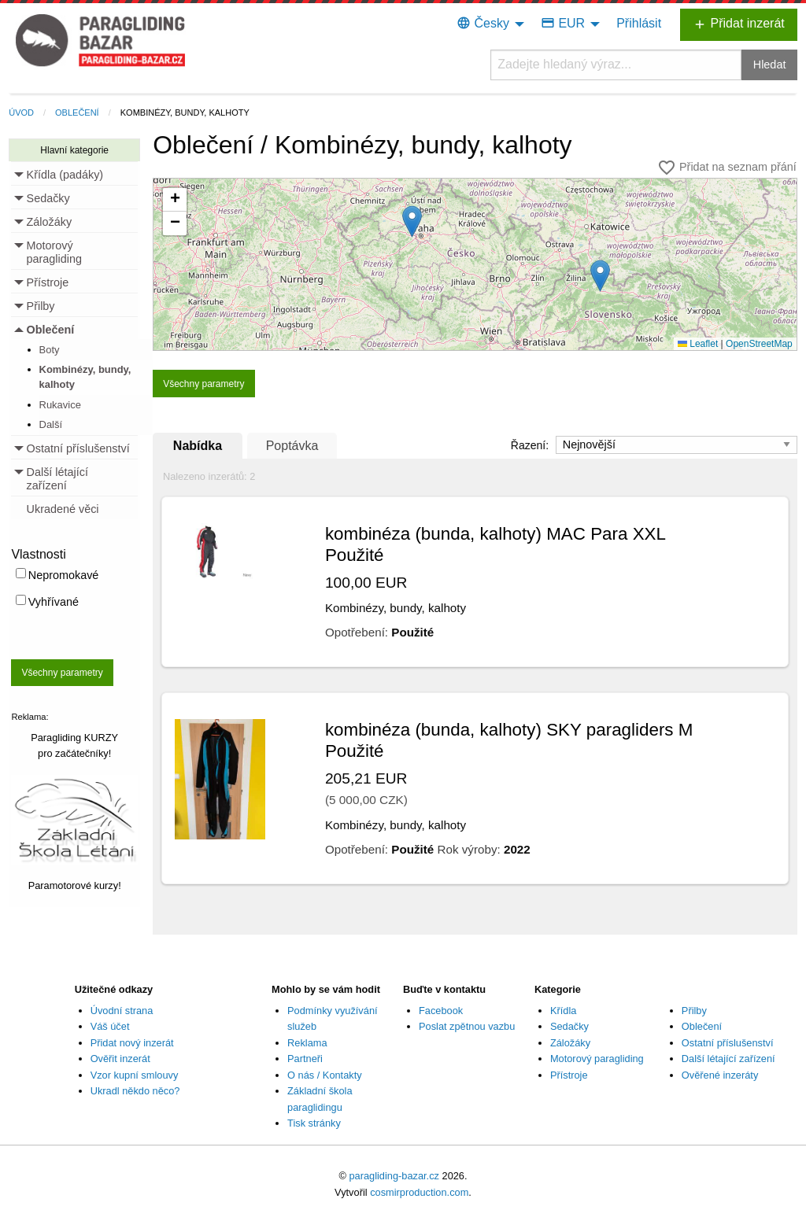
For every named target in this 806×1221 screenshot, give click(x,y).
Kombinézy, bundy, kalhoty (185, 112)
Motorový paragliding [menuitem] (54, 252)
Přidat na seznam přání (727, 167)
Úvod (21, 112)
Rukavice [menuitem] (60, 405)
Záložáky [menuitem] (49, 222)
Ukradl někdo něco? (135, 1091)
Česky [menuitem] (483, 23)
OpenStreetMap (759, 343)
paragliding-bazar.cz (394, 1176)
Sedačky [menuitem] (48, 198)
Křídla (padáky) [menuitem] (65, 174)
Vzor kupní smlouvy (135, 1075)
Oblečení (77, 112)
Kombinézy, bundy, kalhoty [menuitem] (85, 376)
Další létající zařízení (728, 1058)
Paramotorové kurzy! (74, 885)
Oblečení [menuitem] (51, 329)
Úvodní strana (122, 1010)
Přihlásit (638, 23)
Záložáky (570, 1043)
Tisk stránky (314, 1123)
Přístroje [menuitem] (48, 282)
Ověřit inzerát (120, 1058)
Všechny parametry (61, 672)
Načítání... (481, 268)
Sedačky (569, 1026)
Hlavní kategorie (74, 150)
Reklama (307, 1043)
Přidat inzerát (739, 24)
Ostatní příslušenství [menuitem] (78, 448)
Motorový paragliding (597, 1058)
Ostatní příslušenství (728, 1043)
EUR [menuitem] (563, 23)
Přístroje (569, 1075)
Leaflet (698, 343)
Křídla (563, 1010)
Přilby (694, 1010)
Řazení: (531, 445)
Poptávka (292, 445)
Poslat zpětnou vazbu (467, 1026)
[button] (600, 276)
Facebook (441, 1010)
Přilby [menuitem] (41, 306)
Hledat (769, 64)
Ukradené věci (63, 509)
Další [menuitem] (51, 424)
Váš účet (110, 1026)
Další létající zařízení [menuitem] (57, 479)
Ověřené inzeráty (720, 1075)
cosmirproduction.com (419, 1192)
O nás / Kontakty (324, 1075)
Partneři (305, 1058)
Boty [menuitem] (49, 350)
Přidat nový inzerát (132, 1043)
